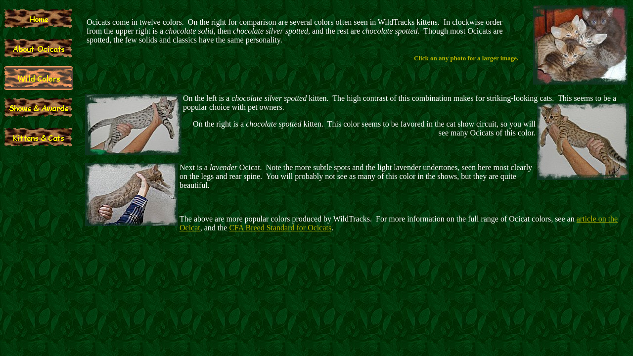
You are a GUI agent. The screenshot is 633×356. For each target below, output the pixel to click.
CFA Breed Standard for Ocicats (280, 227)
